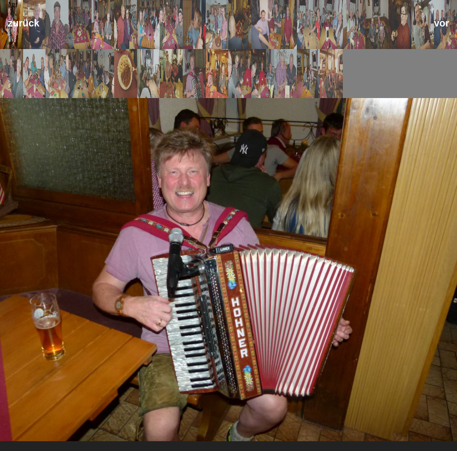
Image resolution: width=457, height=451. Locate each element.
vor (441, 23)
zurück (23, 23)
